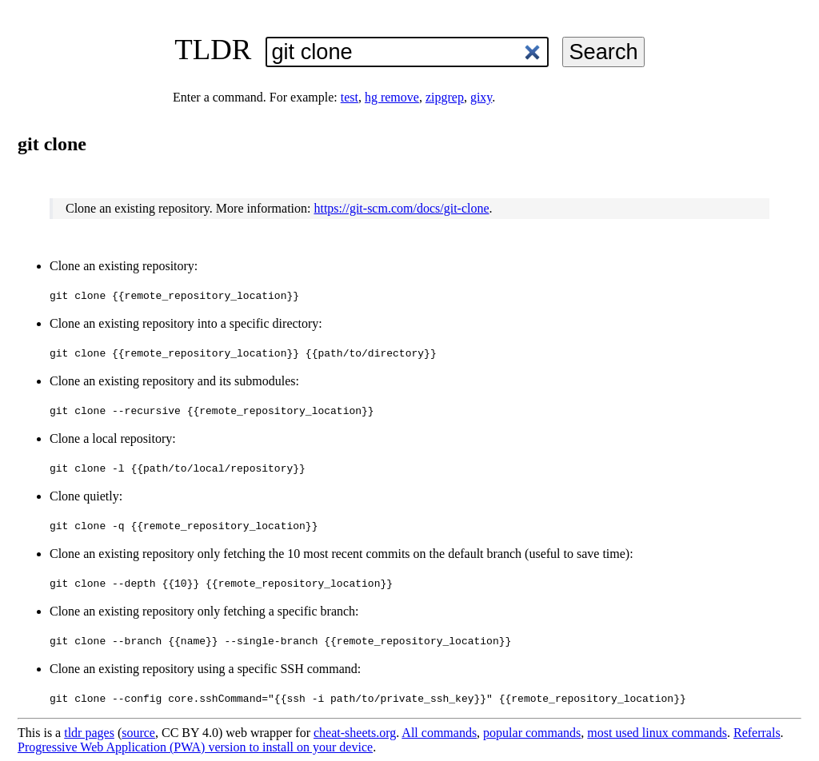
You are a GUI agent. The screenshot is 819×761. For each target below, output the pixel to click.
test (349, 97)
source (138, 732)
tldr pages (89, 732)
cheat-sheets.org (355, 732)
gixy (481, 97)
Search (603, 51)
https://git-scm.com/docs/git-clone (401, 208)
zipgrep (444, 97)
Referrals (757, 732)
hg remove (392, 97)
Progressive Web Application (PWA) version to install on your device (195, 747)
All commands (439, 732)
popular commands (532, 732)
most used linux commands (657, 732)
